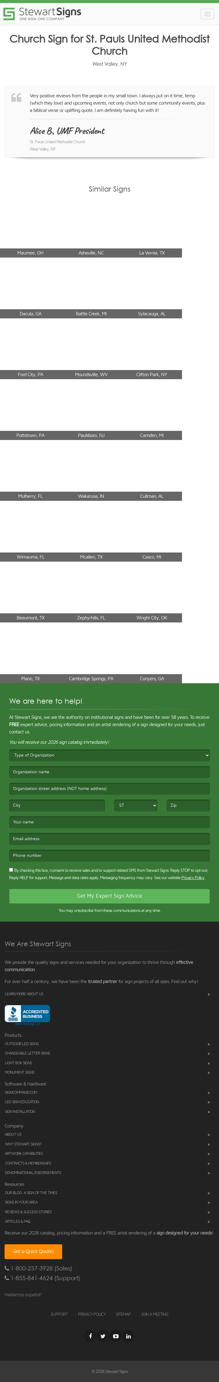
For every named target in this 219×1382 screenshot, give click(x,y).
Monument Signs (19, 1073)
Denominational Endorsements (33, 1173)
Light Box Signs (18, 1063)
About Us (13, 1135)
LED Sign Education (22, 1102)
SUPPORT (59, 1314)
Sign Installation (20, 1112)
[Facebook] (90, 1336)
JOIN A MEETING (154, 1314)
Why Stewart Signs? (23, 1144)
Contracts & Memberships (28, 1164)
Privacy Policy (192, 878)
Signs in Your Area (21, 1202)
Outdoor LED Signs (22, 1044)
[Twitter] (103, 1336)
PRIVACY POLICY (92, 1314)
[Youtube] (116, 1336)
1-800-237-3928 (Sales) (38, 1268)
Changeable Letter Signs (27, 1053)
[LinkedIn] (128, 1336)
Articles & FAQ (17, 1222)
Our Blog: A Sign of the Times (31, 1193)
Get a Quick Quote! (33, 1251)
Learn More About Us (24, 994)
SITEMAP (123, 1314)
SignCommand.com (21, 1093)
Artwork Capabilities (24, 1154)
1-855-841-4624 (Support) (42, 1278)
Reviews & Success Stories (28, 1212)
